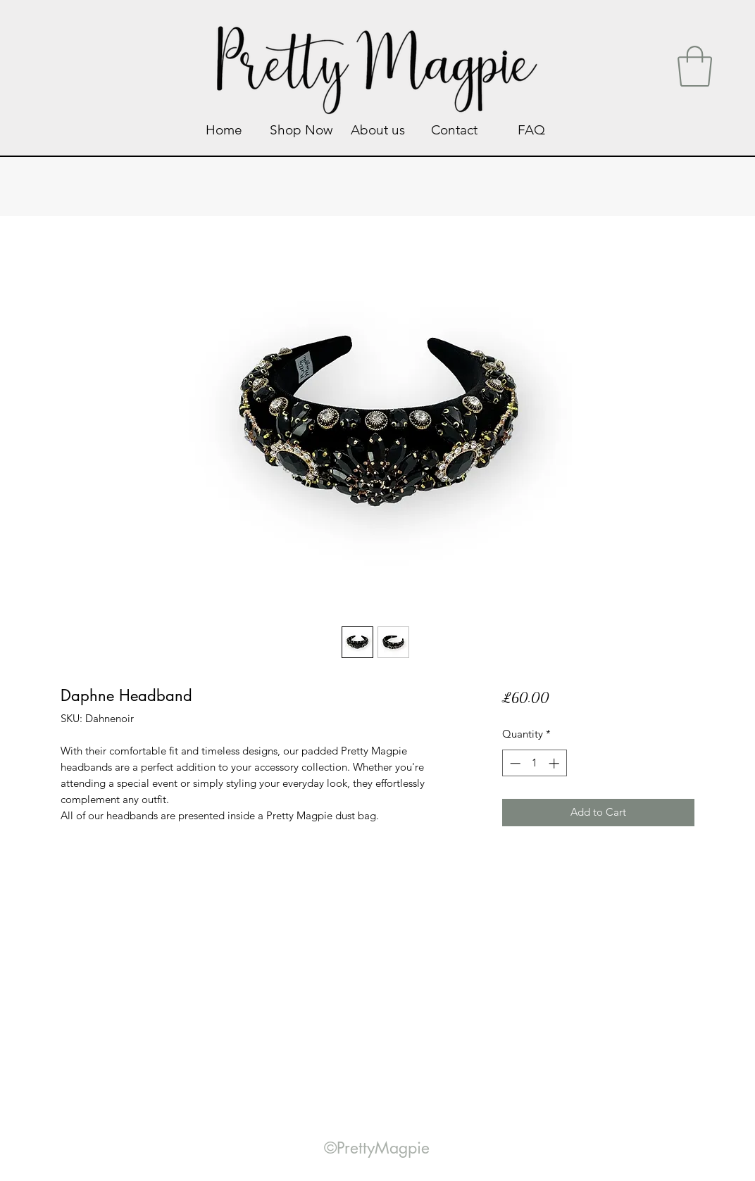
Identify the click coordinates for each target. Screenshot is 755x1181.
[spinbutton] (534, 763)
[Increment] (555, 763)
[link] (695, 66)
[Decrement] (513, 763)
